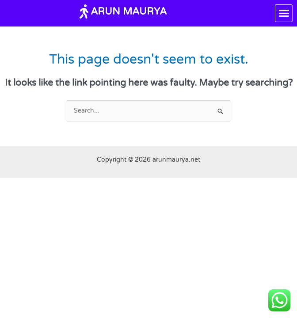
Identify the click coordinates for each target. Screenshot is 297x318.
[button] (284, 13)
